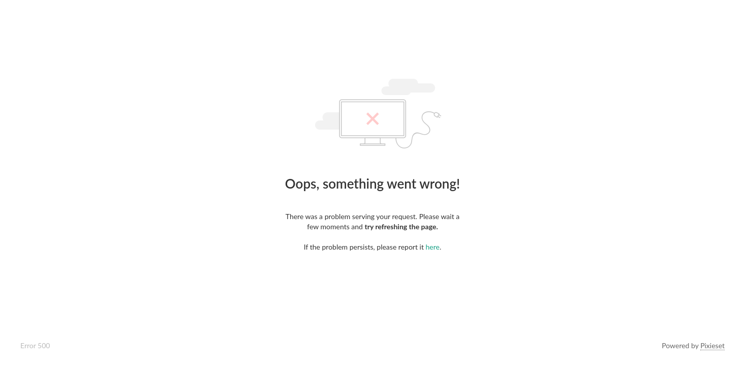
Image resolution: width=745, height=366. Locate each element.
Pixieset (712, 345)
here (433, 246)
